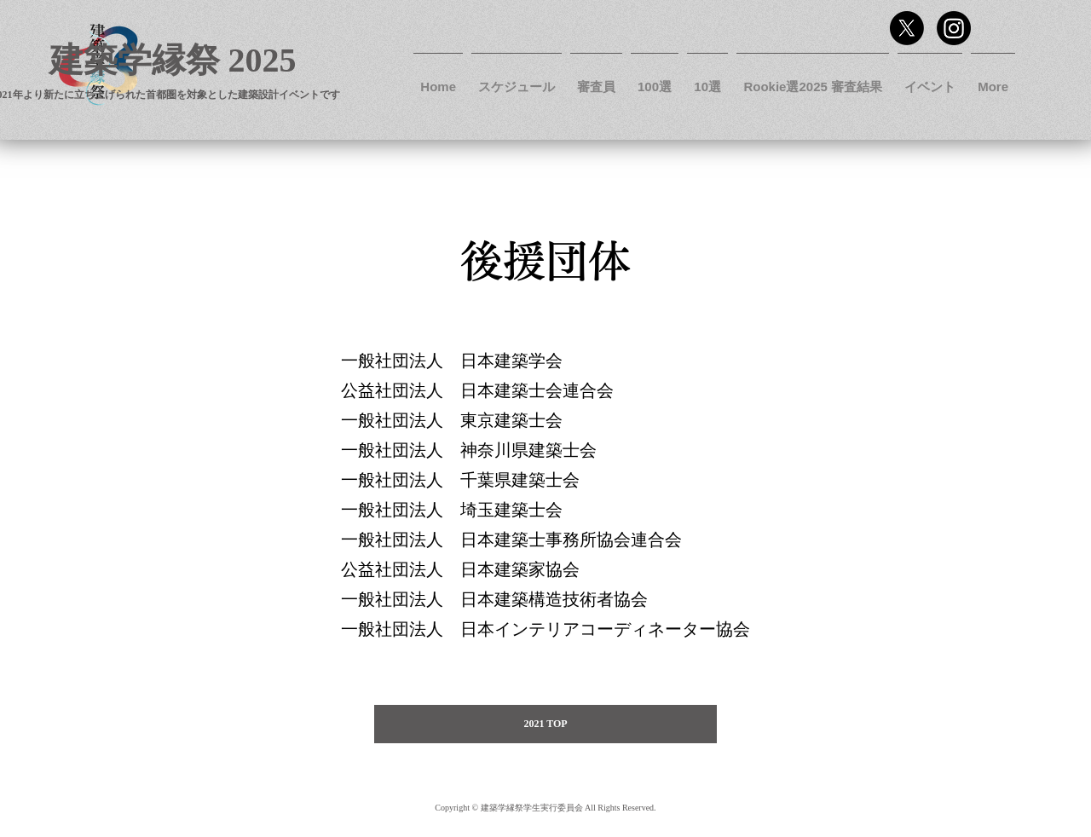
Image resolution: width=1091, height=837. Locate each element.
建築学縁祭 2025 (173, 60)
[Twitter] (907, 28)
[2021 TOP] (545, 724)
